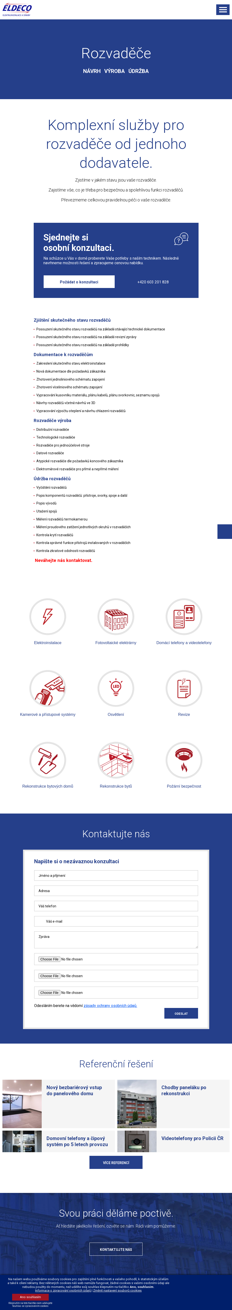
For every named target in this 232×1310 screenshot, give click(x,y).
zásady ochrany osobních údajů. (110, 1019)
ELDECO (19, 9)
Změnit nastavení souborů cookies (117, 1290)
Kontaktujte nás (116, 1263)
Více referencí (116, 1177)
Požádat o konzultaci (79, 282)
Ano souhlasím (30, 1297)
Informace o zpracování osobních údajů (63, 1290)
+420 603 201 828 (153, 282)
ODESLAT (181, 1027)
